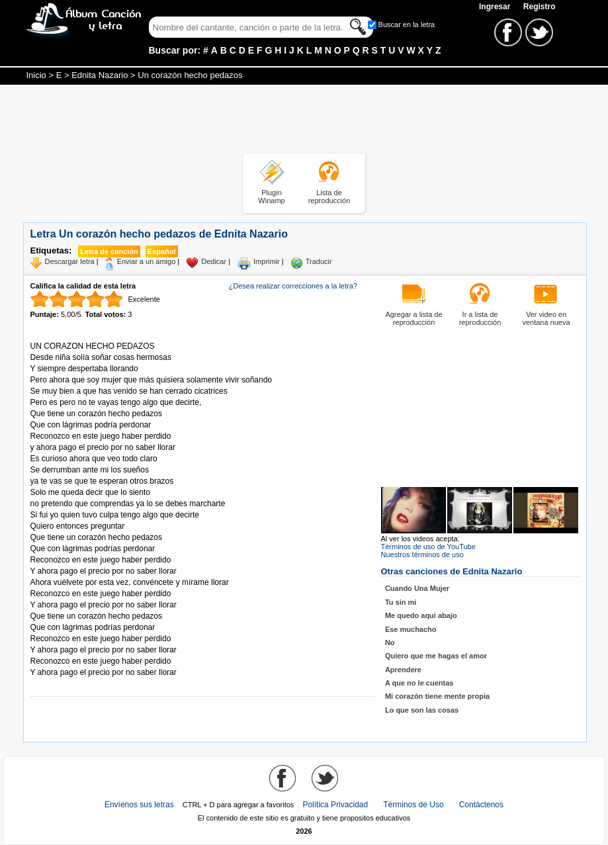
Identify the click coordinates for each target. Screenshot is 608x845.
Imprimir (266, 261)
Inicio (36, 75)
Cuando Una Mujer (417, 588)
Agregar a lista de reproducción (413, 318)
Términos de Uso (413, 804)
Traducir (319, 261)
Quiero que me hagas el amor (436, 656)
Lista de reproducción (329, 196)
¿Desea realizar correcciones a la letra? (293, 286)
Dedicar (213, 261)
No (390, 642)
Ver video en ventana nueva (546, 318)
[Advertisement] (304, 121)
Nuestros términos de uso (422, 554)
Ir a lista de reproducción (480, 318)
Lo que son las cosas (421, 710)
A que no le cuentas (419, 683)
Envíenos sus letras (139, 804)
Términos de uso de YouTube (428, 547)
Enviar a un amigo (146, 261)
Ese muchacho (411, 629)
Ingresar (496, 6)
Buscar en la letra (406, 24)
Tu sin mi (400, 602)
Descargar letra (70, 261)
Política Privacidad (335, 804)
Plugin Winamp (271, 196)
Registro (539, 6)
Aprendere (403, 670)
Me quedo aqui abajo (421, 615)
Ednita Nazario (99, 75)
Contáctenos (481, 804)
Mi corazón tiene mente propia (437, 696)
